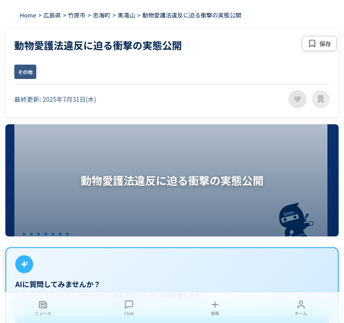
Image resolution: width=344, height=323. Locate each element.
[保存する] (319, 43)
